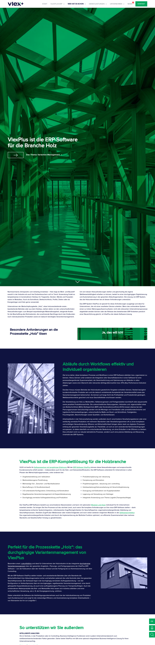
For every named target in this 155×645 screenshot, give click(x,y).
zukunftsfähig (26, 563)
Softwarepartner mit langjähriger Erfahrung (50, 467)
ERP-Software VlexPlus (81, 467)
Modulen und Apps (98, 505)
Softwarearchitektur (127, 512)
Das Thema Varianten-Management (45, 154)
